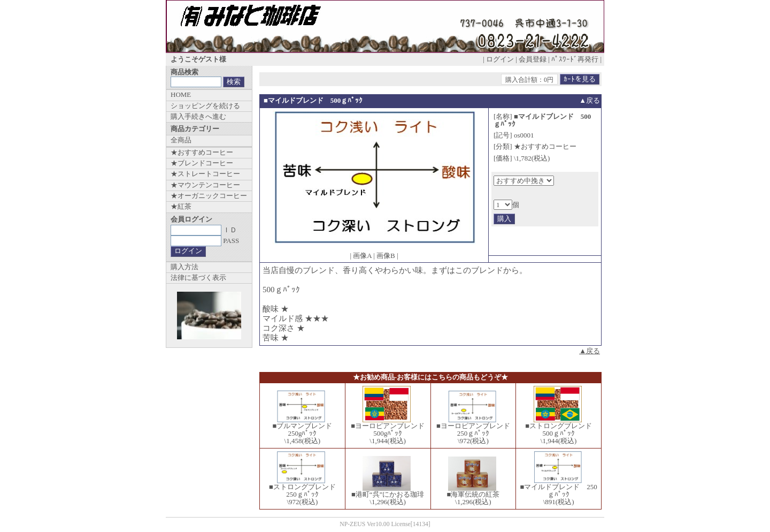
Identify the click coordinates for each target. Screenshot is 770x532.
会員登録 (532, 59)
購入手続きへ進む (198, 116)
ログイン (500, 59)
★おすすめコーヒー (202, 152)
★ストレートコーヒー (205, 174)
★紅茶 (181, 206)
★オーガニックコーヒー (209, 196)
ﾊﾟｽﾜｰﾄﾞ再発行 (574, 59)
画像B (385, 256)
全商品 (181, 140)
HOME (181, 94)
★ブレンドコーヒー (202, 163)
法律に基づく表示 (198, 277)
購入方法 (184, 267)
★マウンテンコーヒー (205, 185)
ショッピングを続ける (205, 106)
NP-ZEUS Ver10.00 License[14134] (385, 524)
